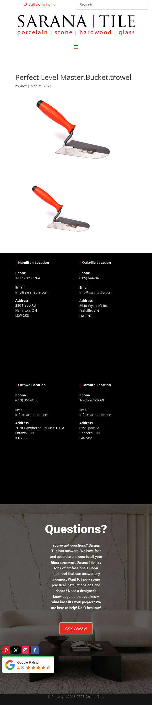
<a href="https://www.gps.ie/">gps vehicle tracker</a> (108, 471)
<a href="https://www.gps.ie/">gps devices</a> (44, 471)
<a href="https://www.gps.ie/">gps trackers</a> (44, 349)
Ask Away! (76, 628)
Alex (23, 86)
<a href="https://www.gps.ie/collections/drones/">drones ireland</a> (108, 349)
